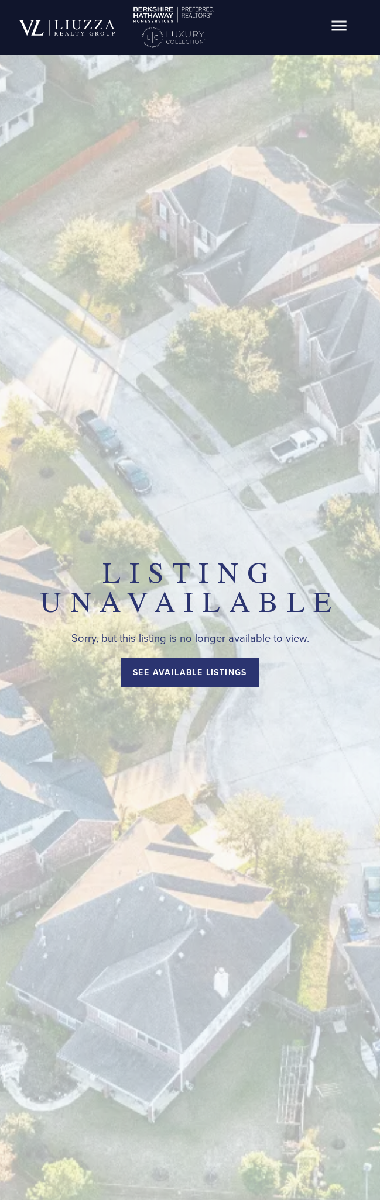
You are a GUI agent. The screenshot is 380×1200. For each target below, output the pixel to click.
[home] (67, 28)
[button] (339, 28)
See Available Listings (190, 672)
